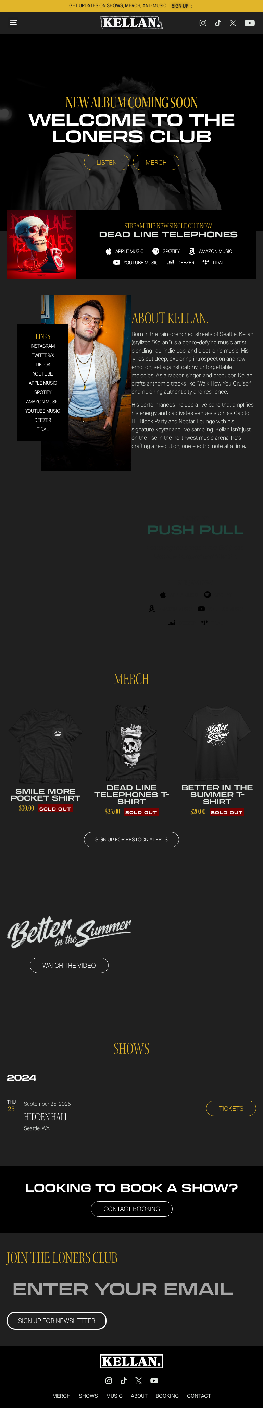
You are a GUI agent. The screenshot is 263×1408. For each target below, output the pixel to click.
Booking (167, 1396)
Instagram (42, 347)
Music (114, 1396)
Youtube (43, 374)
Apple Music (43, 384)
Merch (61, 1396)
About (139, 1396)
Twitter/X (43, 356)
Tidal (43, 430)
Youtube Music (42, 411)
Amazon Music (42, 402)
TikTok (42, 365)
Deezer (42, 421)
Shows (88, 1396)
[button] (13, 22)
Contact (199, 1396)
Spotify (42, 393)
